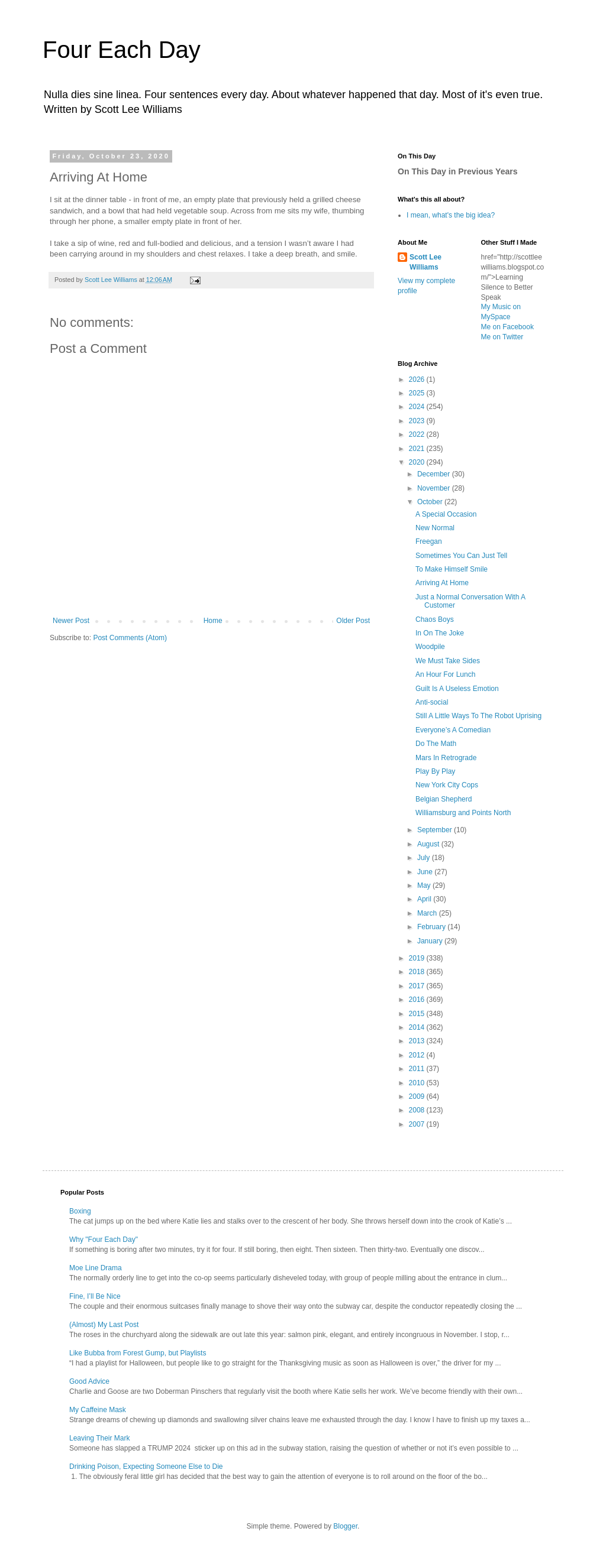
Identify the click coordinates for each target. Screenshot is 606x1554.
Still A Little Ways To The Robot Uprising (478, 716)
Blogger (345, 1526)
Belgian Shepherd (443, 799)
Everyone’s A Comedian (453, 730)
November (434, 488)
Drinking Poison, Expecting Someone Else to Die (146, 1466)
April (425, 899)
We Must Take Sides (447, 661)
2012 (418, 1055)
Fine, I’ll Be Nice (95, 1296)
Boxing (80, 1211)
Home (213, 621)
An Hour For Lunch (445, 674)
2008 (418, 1110)
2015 (418, 1014)
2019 (418, 958)
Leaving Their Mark (99, 1438)
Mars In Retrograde (445, 758)
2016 (418, 999)
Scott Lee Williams (425, 262)
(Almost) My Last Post (103, 1325)
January (430, 941)
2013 (418, 1041)
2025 (418, 393)
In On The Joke (439, 633)
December (434, 474)
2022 (418, 434)
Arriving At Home (442, 583)
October (430, 502)
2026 (418, 379)
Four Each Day (122, 50)
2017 (418, 986)
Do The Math (435, 743)
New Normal (434, 528)
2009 (418, 1096)
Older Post (353, 621)
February (432, 927)
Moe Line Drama (95, 1268)
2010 (418, 1083)
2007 (418, 1124)
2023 (418, 421)
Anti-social (431, 702)
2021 (418, 449)
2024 (418, 407)
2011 (418, 1069)
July (424, 858)
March (428, 913)
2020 (418, 462)
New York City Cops (446, 785)
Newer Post (71, 621)
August (429, 844)
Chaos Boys (434, 619)
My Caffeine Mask (97, 1410)
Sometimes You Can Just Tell (461, 555)
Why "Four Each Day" (103, 1239)
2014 (418, 1027)
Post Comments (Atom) (130, 638)
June (425, 872)
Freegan (428, 541)
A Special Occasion (445, 514)
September (435, 830)
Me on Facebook (507, 327)
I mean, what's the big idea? (451, 215)
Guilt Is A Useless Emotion (457, 688)
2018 (418, 972)
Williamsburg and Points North (463, 813)
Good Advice (89, 1381)
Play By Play (435, 771)
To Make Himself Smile (451, 569)
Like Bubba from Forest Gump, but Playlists (137, 1353)
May (425, 885)
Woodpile (430, 647)
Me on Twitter (502, 337)
